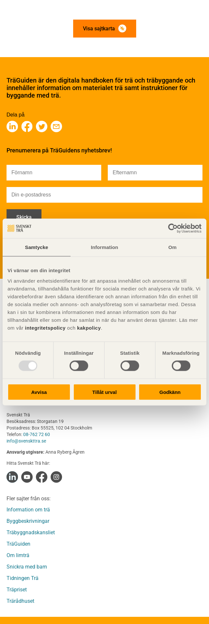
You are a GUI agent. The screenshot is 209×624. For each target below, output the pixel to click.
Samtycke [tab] (36, 247)
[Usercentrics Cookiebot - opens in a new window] (172, 228)
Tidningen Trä (23, 578)
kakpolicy (89, 327)
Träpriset (17, 589)
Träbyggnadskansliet (31, 532)
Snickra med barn (27, 567)
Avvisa (39, 392)
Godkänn (170, 392)
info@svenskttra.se (26, 441)
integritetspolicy (45, 327)
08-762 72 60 (36, 434)
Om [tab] (172, 247)
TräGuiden (18, 544)
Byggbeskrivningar (28, 521)
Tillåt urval (104, 392)
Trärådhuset (20, 601)
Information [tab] (104, 247)
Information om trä (28, 510)
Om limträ (18, 555)
